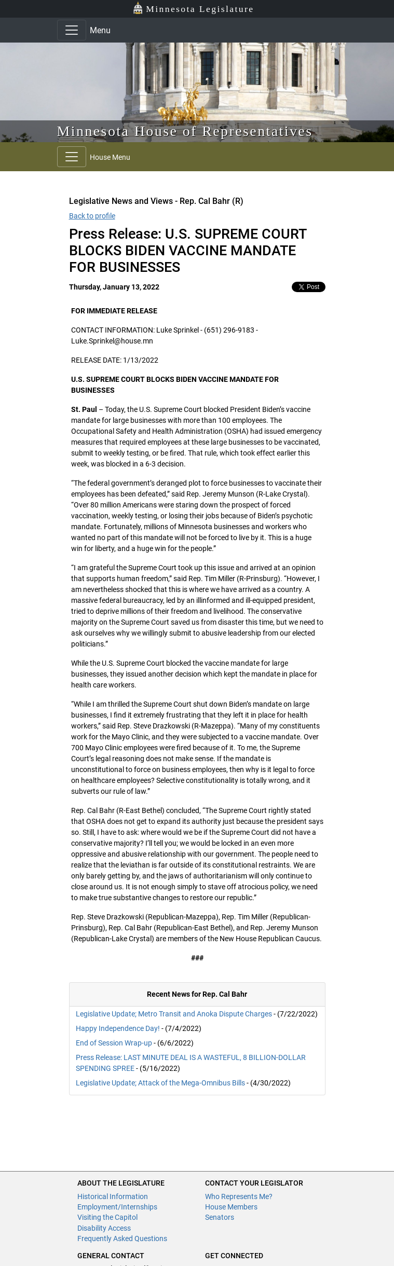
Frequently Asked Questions (122, 1238)
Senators (219, 1217)
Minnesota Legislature (193, 8)
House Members (231, 1207)
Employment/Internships (117, 1207)
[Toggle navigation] (71, 30)
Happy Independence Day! (118, 1028)
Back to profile (92, 216)
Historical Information (112, 1196)
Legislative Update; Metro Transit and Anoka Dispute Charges (175, 1014)
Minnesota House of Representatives (185, 131)
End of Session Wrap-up (114, 1043)
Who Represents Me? (239, 1196)
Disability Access (104, 1228)
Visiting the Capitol (107, 1217)
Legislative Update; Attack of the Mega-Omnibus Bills (160, 1083)
